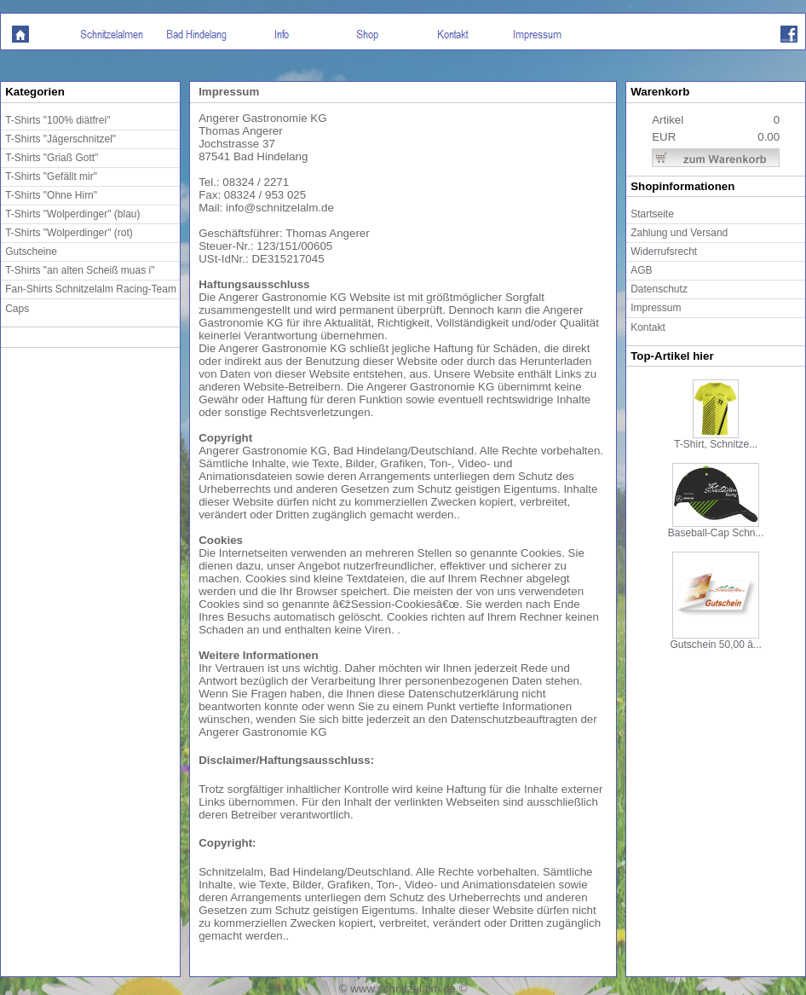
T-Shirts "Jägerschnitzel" (60, 139)
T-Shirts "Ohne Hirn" (51, 195)
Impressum (655, 308)
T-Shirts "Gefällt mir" (51, 176)
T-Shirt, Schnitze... (715, 439)
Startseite (652, 214)
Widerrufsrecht (663, 251)
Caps (17, 309)
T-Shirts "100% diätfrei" (57, 120)
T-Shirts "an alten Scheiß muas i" (79, 270)
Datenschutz (659, 289)
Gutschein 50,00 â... (715, 640)
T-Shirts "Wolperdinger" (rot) (69, 233)
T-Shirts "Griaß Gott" (51, 158)
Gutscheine (31, 251)
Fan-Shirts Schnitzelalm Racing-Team (90, 289)
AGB (641, 270)
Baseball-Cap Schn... (716, 528)
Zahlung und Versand (679, 233)
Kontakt (647, 327)
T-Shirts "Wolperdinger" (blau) (72, 214)
